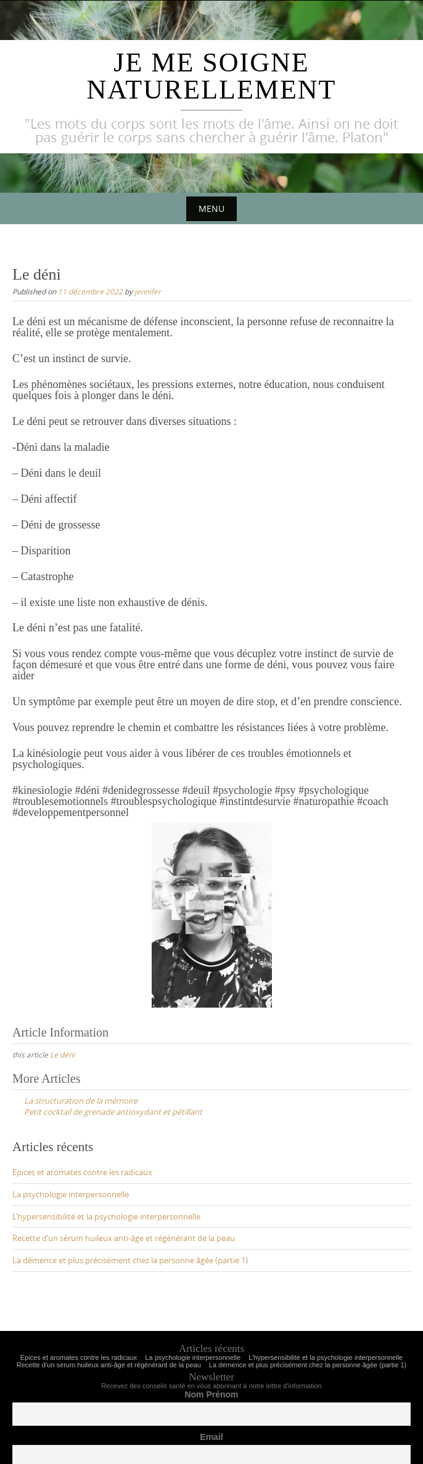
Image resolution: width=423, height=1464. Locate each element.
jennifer (147, 291)
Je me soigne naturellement (212, 76)
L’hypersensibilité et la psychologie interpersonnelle (106, 1216)
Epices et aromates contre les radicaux (82, 1172)
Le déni (62, 1054)
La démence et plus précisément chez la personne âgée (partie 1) (130, 1260)
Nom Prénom (211, 1394)
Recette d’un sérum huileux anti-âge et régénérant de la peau (123, 1238)
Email (211, 1437)
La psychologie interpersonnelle (70, 1194)
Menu (211, 208)
